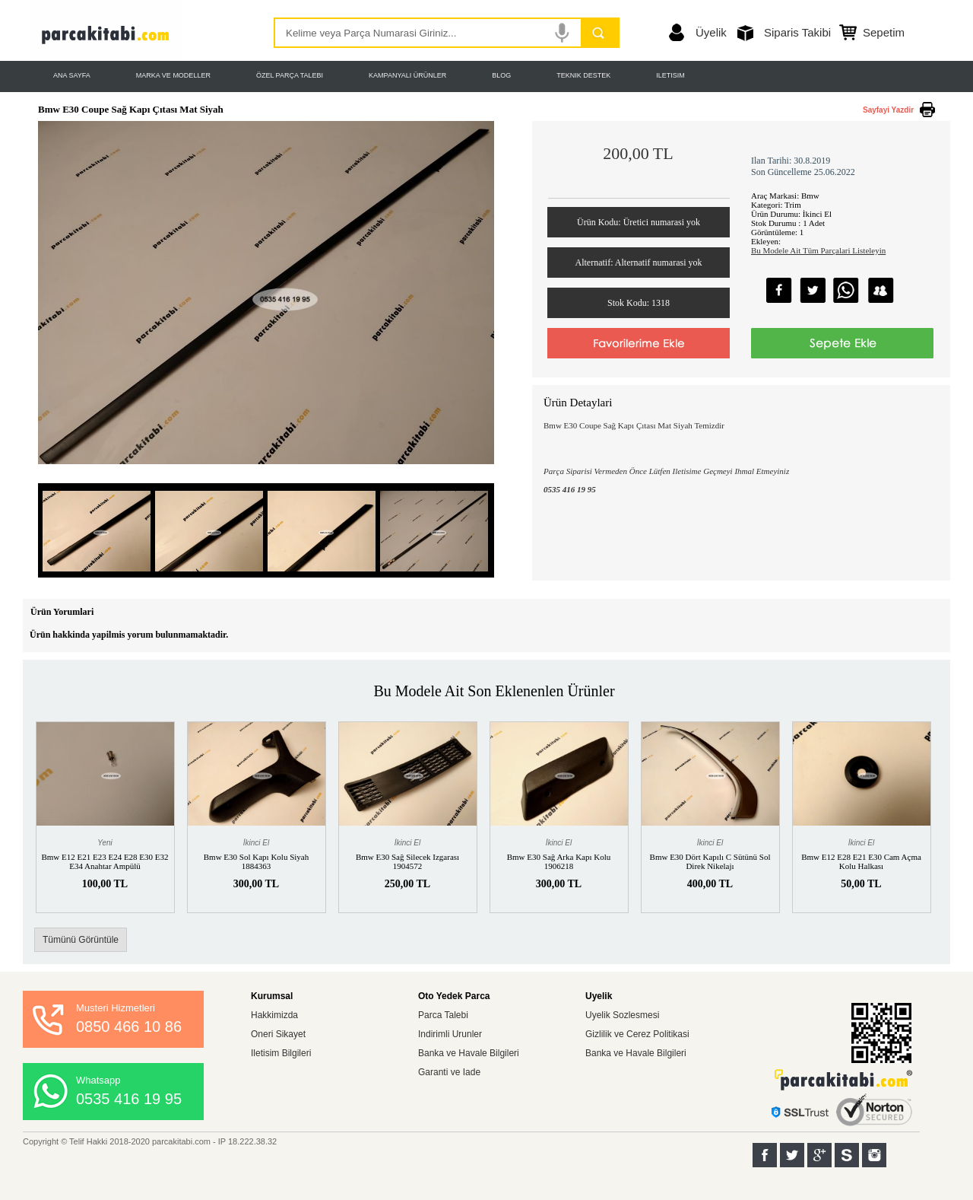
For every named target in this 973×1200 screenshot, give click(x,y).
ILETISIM (670, 75)
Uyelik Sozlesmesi (622, 1015)
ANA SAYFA (71, 75)
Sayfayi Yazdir (888, 110)
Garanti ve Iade (449, 1072)
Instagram (874, 1155)
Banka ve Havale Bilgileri (468, 1053)
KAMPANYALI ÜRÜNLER (407, 75)
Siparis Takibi (797, 32)
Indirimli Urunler (450, 1034)
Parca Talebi (443, 1015)
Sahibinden (847, 1155)
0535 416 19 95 (129, 1098)
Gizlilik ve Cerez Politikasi (637, 1034)
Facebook (765, 1155)
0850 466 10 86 (129, 1026)
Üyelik (711, 32)
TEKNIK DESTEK (583, 75)
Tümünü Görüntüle (81, 939)
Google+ (819, 1155)
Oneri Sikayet (278, 1034)
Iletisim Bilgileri (281, 1053)
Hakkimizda (274, 1015)
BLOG (501, 75)
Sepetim (884, 32)
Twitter (792, 1155)
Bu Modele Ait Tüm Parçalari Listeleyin (818, 250)
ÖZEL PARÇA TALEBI (289, 75)
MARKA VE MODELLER (173, 75)
